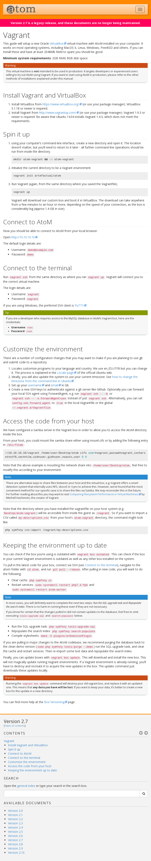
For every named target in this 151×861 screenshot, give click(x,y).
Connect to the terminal (24, 758)
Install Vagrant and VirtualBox (28, 745)
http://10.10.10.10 (23, 237)
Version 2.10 (16, 853)
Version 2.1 (15, 815)
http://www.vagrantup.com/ (57, 113)
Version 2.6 (15, 836)
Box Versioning (54, 702)
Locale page (65, 373)
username (34, 385)
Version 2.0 (15, 811)
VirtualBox (57, 43)
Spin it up (14, 749)
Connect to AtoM (19, 753)
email (54, 385)
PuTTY (79, 305)
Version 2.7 (16, 721)
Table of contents (15, 725)
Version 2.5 (15, 832)
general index (26, 786)
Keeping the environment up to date (32, 770)
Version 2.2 (15, 819)
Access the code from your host (29, 766)
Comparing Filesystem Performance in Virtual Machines (104, 494)
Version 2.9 (15, 848)
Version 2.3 (15, 823)
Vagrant (9, 741)
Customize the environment (27, 762)
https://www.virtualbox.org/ (60, 104)
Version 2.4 (15, 827)
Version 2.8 (15, 844)
